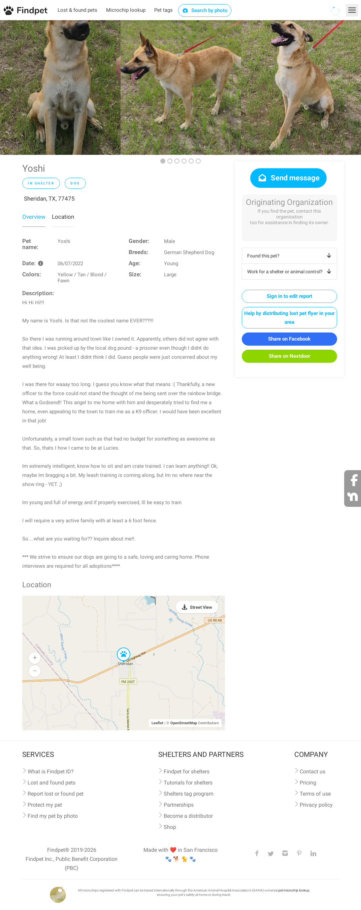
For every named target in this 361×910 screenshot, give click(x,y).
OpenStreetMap (183, 723)
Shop (170, 827)
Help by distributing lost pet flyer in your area (289, 317)
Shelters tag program (189, 794)
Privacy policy (316, 805)
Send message (288, 178)
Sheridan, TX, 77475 (49, 198)
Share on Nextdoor (289, 356)
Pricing (308, 782)
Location (63, 216)
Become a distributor (188, 816)
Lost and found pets (51, 782)
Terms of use (315, 794)
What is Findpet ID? (51, 771)
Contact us (312, 771)
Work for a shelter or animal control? (290, 271)
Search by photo (205, 10)
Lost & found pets (77, 10)
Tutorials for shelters (188, 782)
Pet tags (163, 10)
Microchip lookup (125, 10)
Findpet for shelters (186, 771)
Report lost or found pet (56, 794)
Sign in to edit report (289, 296)
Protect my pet (45, 805)
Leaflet (157, 723)
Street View (201, 607)
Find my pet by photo (53, 816)
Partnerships (179, 805)
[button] (119, 648)
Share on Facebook (289, 339)
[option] (60, 87)
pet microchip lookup (293, 890)
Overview (33, 216)
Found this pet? (290, 255)
